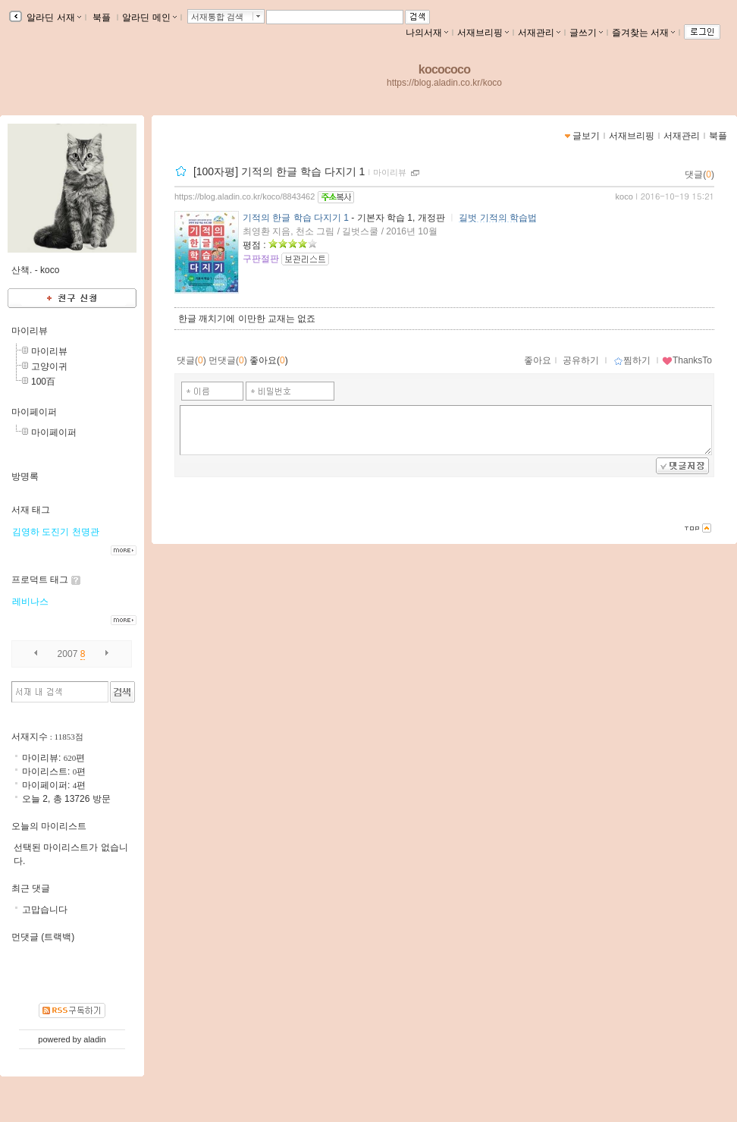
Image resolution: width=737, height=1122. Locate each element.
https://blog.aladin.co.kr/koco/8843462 (244, 196)
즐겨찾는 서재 (643, 32)
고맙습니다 (44, 909)
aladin (94, 1039)
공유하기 (581, 360)
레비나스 (30, 601)
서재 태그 (30, 509)
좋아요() (268, 360)
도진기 (55, 531)
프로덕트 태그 (39, 579)
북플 (102, 17)
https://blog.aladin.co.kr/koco (444, 82)
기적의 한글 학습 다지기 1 (296, 217)
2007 (68, 654)
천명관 (85, 531)
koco (624, 196)
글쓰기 (586, 32)
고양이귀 (49, 366)
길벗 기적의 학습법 (498, 217)
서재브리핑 (483, 32)
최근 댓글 (30, 888)
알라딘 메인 (149, 17)
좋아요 (537, 360)
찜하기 (632, 360)
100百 (43, 381)
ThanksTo (687, 360)
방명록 (25, 476)
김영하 (25, 531)
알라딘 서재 (52, 17)
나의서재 (427, 32)
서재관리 (539, 32)
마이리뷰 (389, 172)
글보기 (586, 135)
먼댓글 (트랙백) (42, 937)
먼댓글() (228, 360)
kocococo (444, 69)
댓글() (699, 174)
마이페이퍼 (34, 412)
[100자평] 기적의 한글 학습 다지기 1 (279, 171)
